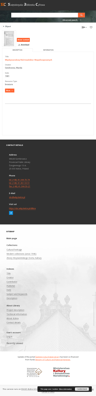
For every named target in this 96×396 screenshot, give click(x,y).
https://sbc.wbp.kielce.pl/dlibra (22, 208)
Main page (11, 238)
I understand (82, 389)
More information (65, 389)
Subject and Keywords (17, 294)
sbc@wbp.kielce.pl (17, 197)
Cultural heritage (14, 249)
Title (9, 273)
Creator (10, 277)
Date (9, 290)
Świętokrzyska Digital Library (47, 357)
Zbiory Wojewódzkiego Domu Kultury (24, 258)
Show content (23, 40)
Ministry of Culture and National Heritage (53, 359)
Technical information (17, 314)
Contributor (12, 281)
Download (23, 44)
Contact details (14, 322)
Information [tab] (48, 50)
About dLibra (13, 318)
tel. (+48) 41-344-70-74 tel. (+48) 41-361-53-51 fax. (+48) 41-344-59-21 (19, 183)
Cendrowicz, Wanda (13, 68)
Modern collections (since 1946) (21, 253)
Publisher (11, 286)
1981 (7, 76)
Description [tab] (17, 50)
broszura (9, 84)
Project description (15, 310)
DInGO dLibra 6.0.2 (29, 389)
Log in (9, 336)
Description (12, 298)
